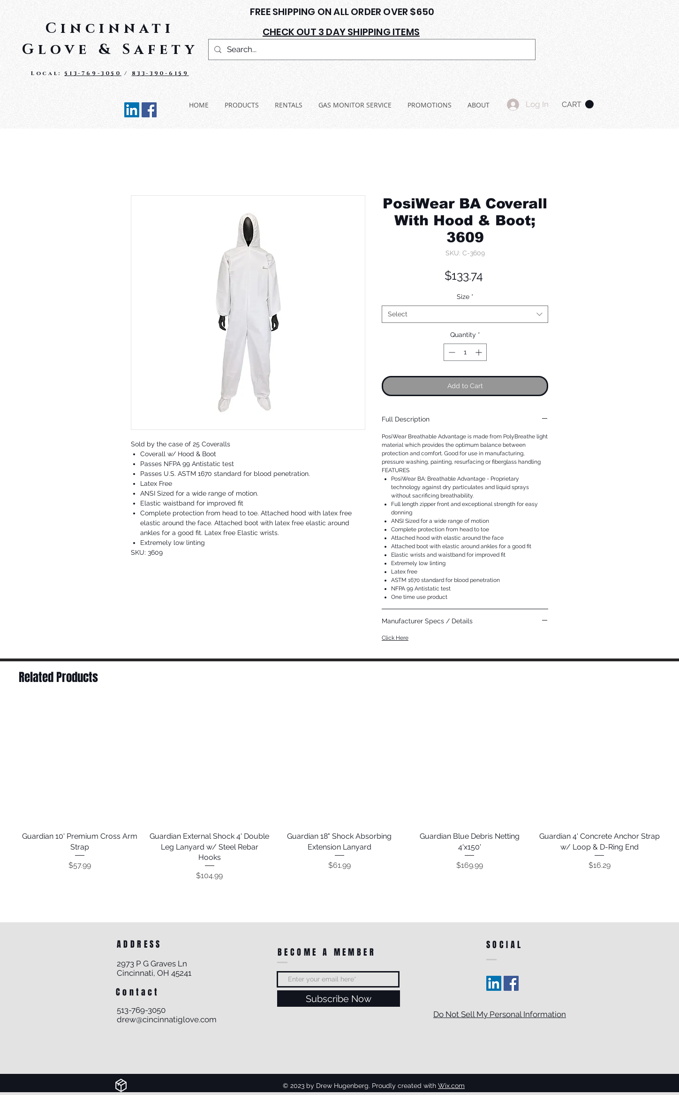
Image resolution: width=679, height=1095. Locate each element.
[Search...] (371, 49)
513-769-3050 (92, 73)
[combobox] (465, 314)
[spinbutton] (465, 352)
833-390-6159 (160, 73)
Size (465, 296)
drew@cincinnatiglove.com (167, 1019)
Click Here (395, 638)
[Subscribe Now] (338, 998)
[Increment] (479, 352)
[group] (339, 792)
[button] (578, 104)
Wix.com (451, 1085)
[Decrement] (451, 352)
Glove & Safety (110, 49)
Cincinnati (109, 28)
